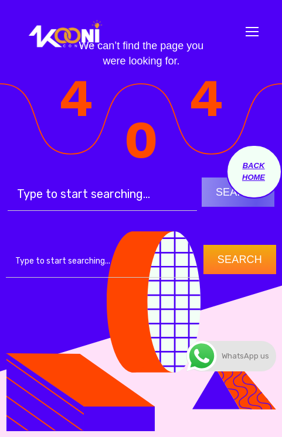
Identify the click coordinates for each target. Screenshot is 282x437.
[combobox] (102, 261)
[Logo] (65, 31)
